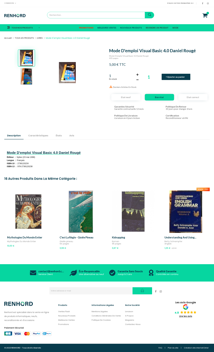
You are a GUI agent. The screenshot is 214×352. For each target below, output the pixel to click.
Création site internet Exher (196, 347)
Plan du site (173, 347)
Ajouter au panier (176, 77)
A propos (129, 315)
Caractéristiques (38, 135)
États (59, 135)
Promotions (63, 324)
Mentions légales (100, 311)
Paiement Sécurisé (14, 327)
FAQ (160, 347)
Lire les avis (185, 316)
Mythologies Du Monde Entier (24, 237)
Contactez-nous (133, 324)
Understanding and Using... (180, 237)
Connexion (9, 3)
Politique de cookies (101, 320)
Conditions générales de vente (106, 315)
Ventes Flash (64, 311)
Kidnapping (118, 237)
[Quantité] (151, 77)
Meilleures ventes (66, 320)
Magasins (129, 320)
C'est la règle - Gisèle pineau (76, 237)
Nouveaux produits (66, 315)
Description (14, 135)
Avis (71, 135)
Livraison (129, 311)
